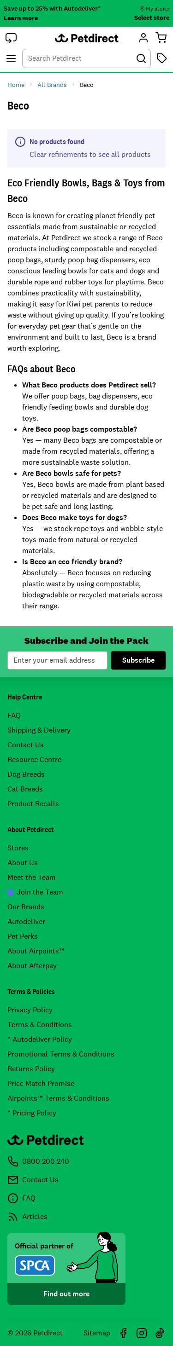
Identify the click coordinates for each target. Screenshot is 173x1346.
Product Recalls (33, 804)
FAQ (14, 715)
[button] (11, 37)
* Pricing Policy (31, 1113)
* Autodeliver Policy (39, 1039)
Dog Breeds (26, 774)
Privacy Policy (30, 1010)
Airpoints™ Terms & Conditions (58, 1098)
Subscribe (138, 660)
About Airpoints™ (36, 951)
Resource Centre (34, 759)
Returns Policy (31, 1069)
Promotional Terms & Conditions (60, 1054)
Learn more (21, 18)
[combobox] (86, 58)
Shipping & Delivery (39, 730)
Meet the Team (31, 877)
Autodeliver (26, 921)
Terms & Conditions (39, 1024)
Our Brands (25, 907)
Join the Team (35, 892)
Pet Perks (22, 936)
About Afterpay (32, 966)
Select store (151, 17)
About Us (22, 862)
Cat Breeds (25, 789)
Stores (18, 848)
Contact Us (25, 745)
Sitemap (97, 1333)
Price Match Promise (40, 1083)
